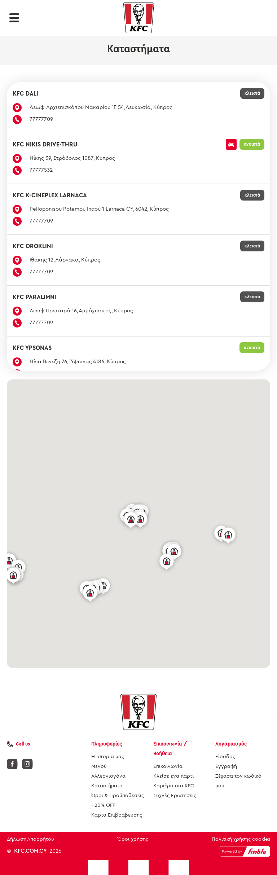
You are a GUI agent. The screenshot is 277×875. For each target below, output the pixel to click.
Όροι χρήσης (133, 839)
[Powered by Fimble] (245, 851)
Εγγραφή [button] (226, 766)
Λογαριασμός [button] (231, 744)
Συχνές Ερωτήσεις (174, 795)
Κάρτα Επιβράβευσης (116, 815)
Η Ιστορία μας (107, 756)
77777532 (41, 170)
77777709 (41, 119)
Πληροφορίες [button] (106, 744)
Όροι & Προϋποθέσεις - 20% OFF (117, 800)
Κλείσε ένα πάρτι (173, 776)
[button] (14, 18)
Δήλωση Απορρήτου (30, 839)
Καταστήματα (107, 785)
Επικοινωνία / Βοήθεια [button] (170, 748)
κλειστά (252, 93)
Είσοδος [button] (225, 756)
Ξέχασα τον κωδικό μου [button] (238, 781)
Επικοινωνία (168, 766)
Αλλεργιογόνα (108, 776)
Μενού (99, 766)
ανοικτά (252, 144)
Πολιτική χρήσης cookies (241, 839)
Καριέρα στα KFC (173, 785)
